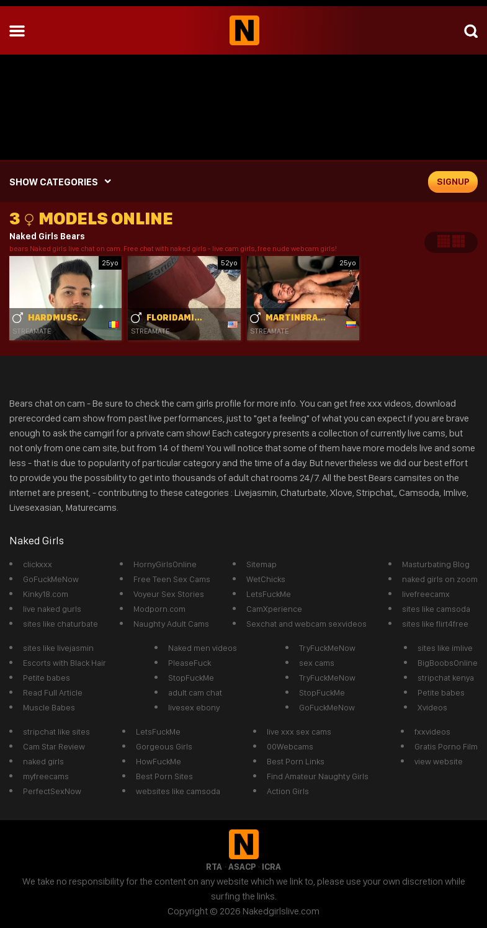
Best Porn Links (295, 761)
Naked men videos (202, 648)
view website (438, 761)
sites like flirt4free (435, 624)
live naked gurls (52, 609)
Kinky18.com (45, 594)
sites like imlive (445, 648)
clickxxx (37, 564)
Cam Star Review (54, 746)
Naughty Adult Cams (171, 624)
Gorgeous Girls (164, 746)
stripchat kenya (446, 678)
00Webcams (290, 746)
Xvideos (432, 707)
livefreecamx (426, 594)
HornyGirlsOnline (165, 564)
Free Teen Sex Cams (171, 579)
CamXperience (274, 609)
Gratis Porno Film (446, 746)
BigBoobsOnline (448, 663)
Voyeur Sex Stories (168, 594)
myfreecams (46, 776)
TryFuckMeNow (327, 648)
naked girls (43, 761)
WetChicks (265, 579)
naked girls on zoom (440, 579)
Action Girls (288, 791)
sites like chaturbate (60, 624)
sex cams (316, 663)
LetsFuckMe (268, 594)
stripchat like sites (56, 731)
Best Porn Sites (164, 776)
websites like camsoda (178, 791)
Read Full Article (53, 692)
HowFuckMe (158, 761)
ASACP (242, 867)
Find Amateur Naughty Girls (318, 776)
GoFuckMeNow (51, 579)
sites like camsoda (436, 609)
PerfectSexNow (52, 791)
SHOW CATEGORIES (53, 182)
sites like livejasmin (58, 648)
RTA (214, 867)
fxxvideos (432, 731)
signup (453, 181)
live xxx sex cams (299, 731)
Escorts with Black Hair (64, 663)
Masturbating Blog (436, 564)
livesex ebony (194, 707)
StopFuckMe (191, 678)
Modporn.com (159, 609)
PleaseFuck (189, 663)
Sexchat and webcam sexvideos (306, 624)
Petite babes (46, 678)
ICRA (271, 867)
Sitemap (261, 564)
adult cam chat (195, 692)
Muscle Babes (49, 707)
